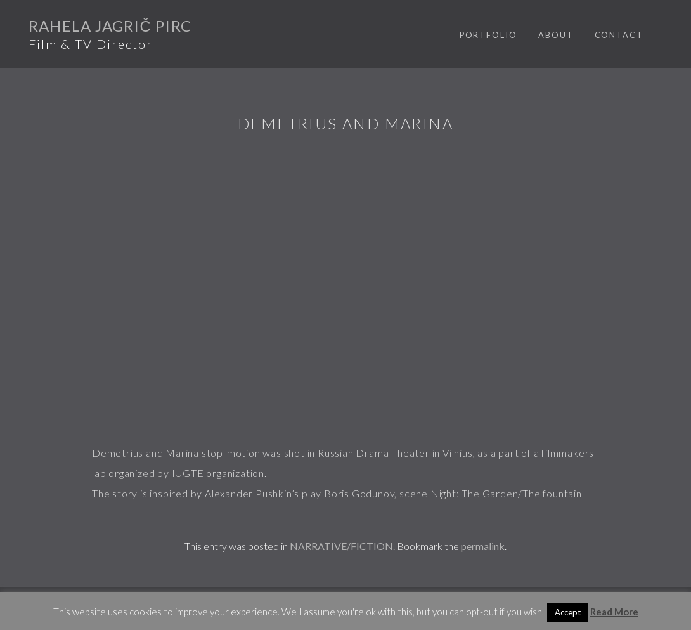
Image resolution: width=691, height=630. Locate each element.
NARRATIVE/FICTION (341, 546)
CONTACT (619, 35)
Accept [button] (568, 612)
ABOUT (556, 35)
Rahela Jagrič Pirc (110, 25)
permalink (483, 546)
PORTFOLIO (488, 35)
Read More (614, 611)
